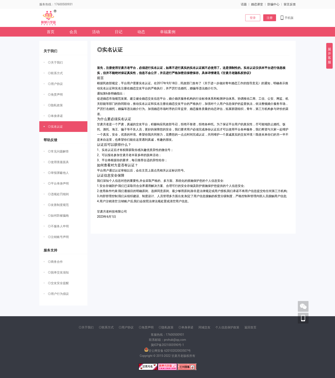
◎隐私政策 (53, 105)
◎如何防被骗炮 (56, 215)
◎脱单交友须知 (56, 272)
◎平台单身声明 (56, 183)
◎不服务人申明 (56, 226)
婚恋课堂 (257, 4)
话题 (244, 4)
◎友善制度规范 (56, 205)
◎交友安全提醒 (56, 283)
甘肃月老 (177, 355)
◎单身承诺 (53, 116)
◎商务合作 (53, 261)
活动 (96, 32)
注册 (270, 17)
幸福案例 (167, 32)
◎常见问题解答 (56, 151)
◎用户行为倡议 (56, 293)
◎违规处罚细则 (56, 194)
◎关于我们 (53, 62)
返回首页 (250, 327)
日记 (118, 32)
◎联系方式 (53, 73)
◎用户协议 (53, 84)
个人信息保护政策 (227, 327)
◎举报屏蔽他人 (56, 172)
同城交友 (204, 327)
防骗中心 (273, 4)
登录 (253, 17)
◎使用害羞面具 (56, 162)
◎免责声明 (53, 94)
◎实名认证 (53, 126)
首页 (50, 32)
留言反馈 (290, 4)
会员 (73, 32)
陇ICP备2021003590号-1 (167, 345)
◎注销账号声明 (56, 237)
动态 (141, 32)
